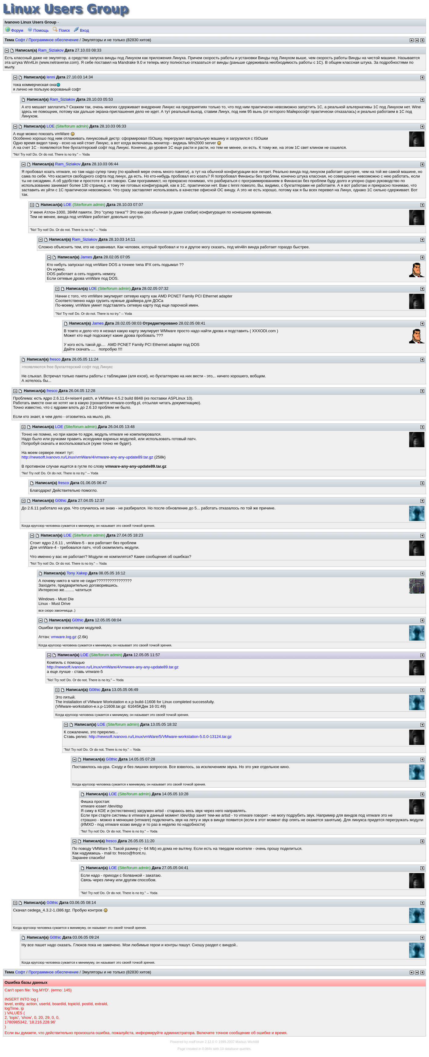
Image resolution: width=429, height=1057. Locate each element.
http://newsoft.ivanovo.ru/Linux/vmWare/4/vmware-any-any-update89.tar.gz (87, 457)
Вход (81, 30)
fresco (55, 359)
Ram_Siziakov (50, 50)
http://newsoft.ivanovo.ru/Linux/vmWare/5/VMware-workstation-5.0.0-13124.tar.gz (160, 736)
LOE (51, 126)
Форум (14, 30)
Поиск (61, 30)
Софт (20, 40)
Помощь (38, 30)
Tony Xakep (77, 573)
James (86, 257)
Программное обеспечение (53, 40)
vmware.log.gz (64, 637)
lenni (51, 77)
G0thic (61, 500)
